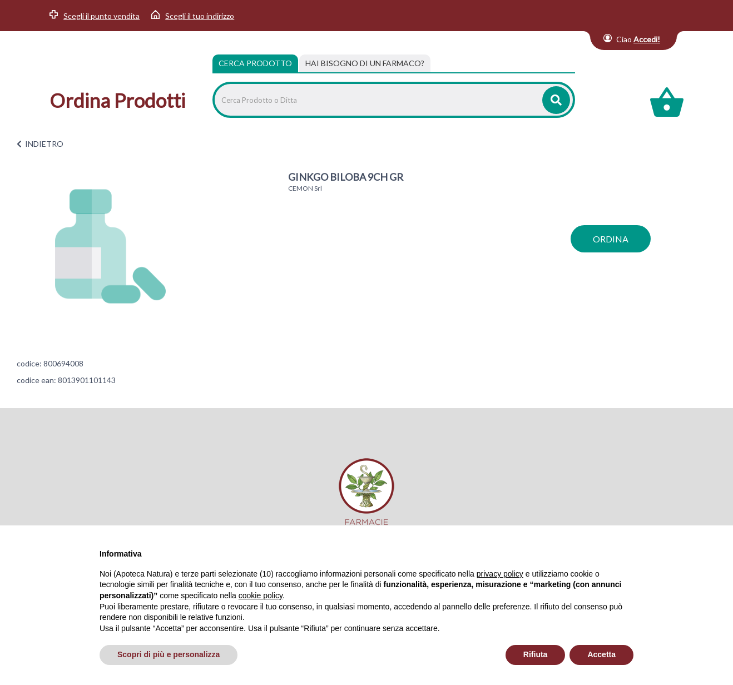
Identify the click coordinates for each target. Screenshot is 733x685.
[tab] (364, 63)
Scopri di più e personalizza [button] (168, 654)
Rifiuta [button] (535, 654)
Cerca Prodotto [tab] (255, 63)
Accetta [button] (601, 654)
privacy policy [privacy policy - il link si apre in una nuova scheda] (500, 573)
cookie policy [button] (261, 595)
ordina (610, 239)
